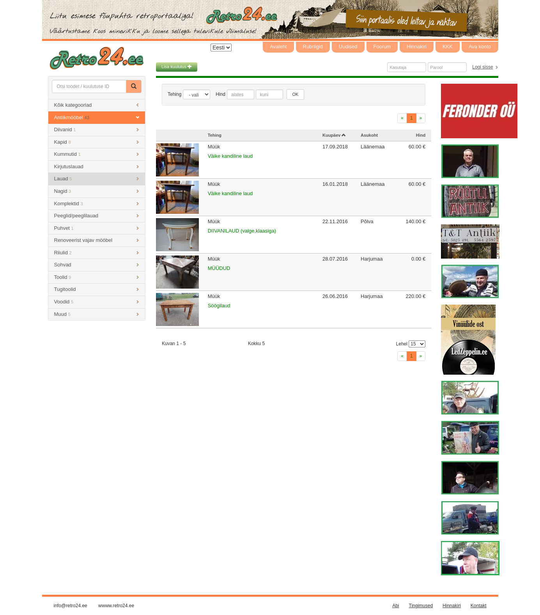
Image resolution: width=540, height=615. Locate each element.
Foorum (382, 46)
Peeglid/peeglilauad (97, 216)
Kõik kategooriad (97, 105)
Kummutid (97, 154)
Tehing (174, 94)
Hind (220, 94)
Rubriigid (313, 46)
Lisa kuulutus (176, 66)
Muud (97, 314)
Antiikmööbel (97, 117)
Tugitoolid (97, 289)
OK (295, 94)
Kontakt (479, 605)
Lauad (97, 179)
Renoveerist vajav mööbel (97, 240)
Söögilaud (219, 305)
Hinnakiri (417, 46)
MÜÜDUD (219, 268)
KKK (448, 46)
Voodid (97, 302)
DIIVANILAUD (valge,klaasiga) (242, 231)
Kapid (97, 142)
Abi (395, 605)
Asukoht (369, 135)
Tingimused (421, 605)
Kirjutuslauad (97, 166)
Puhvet (97, 228)
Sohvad (97, 265)
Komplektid (97, 203)
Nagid (97, 191)
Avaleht (278, 46)
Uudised (348, 46)
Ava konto (480, 46)
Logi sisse (482, 67)
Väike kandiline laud (230, 156)
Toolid (97, 277)
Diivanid (97, 129)
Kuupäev (334, 135)
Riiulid (97, 253)
